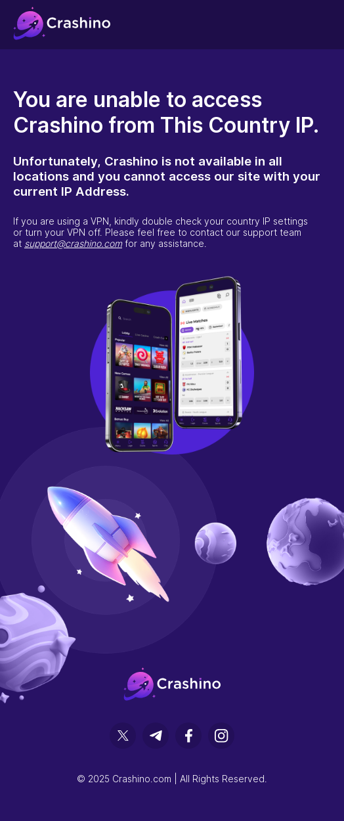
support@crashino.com (73, 243)
